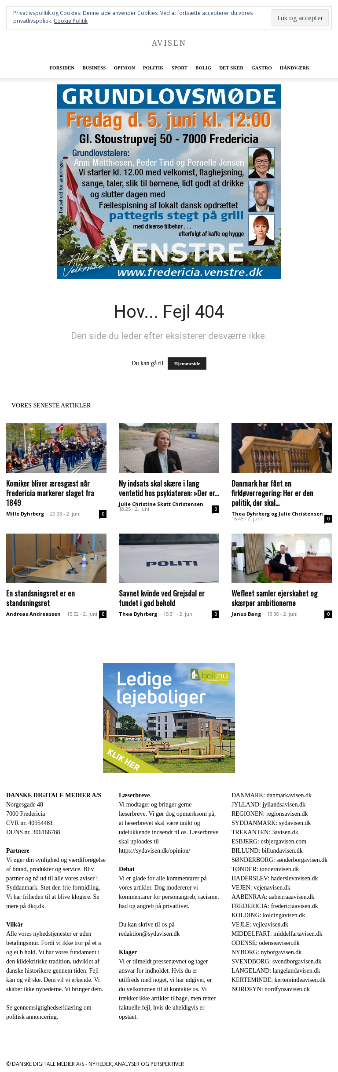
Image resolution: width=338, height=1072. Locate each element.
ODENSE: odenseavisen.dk (265, 943)
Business (94, 67)
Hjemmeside (187, 363)
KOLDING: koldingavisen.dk (268, 915)
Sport (179, 67)
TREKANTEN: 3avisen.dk (264, 832)
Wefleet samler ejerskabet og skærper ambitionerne (274, 598)
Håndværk (295, 67)
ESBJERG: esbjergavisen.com (268, 841)
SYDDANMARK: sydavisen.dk (271, 823)
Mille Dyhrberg (25, 513)
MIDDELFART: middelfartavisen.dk (277, 933)
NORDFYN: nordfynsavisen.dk (270, 989)
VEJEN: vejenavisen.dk (260, 887)
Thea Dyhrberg (138, 613)
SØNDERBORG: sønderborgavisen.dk (279, 860)
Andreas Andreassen (33, 613)
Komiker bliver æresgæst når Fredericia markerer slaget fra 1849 (50, 493)
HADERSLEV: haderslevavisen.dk (274, 878)
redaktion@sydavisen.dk (149, 933)
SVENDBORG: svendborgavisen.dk (276, 961)
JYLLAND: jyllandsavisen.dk (268, 804)
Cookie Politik (71, 21)
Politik (153, 67)
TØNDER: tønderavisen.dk (265, 869)
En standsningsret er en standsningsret (40, 598)
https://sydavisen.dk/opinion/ (154, 850)
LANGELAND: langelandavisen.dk (275, 970)
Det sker (231, 67)
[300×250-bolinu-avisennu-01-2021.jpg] (169, 718)
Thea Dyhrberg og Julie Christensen (277, 513)
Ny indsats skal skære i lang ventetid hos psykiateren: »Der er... (169, 488)
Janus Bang (246, 613)
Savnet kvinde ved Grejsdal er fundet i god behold (162, 598)
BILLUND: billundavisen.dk (267, 850)
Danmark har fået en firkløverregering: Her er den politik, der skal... (272, 493)
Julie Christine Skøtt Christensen (161, 504)
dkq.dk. (36, 906)
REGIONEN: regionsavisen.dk (269, 813)
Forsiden (61, 67)
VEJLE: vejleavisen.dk (259, 924)
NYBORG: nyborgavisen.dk (266, 952)
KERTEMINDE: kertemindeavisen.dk (278, 980)
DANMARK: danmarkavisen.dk (271, 795)
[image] (169, 181)
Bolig (203, 67)
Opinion (124, 67)
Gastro (261, 67)
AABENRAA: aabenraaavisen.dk (272, 897)
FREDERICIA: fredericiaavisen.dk (274, 906)
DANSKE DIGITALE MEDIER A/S (53, 795)
